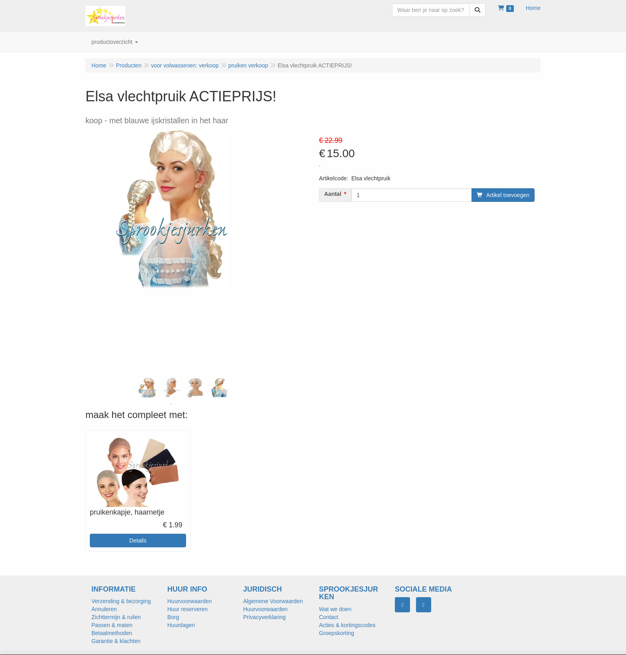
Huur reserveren (187, 609)
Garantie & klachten (116, 641)
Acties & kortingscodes (347, 625)
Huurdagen (181, 625)
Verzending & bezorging (121, 601)
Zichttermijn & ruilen (116, 617)
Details (138, 540)
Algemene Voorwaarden (273, 601)
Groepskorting (336, 633)
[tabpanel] (147, 388)
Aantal (332, 194)
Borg (173, 617)
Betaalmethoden (111, 633)
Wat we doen (335, 609)
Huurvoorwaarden (189, 601)
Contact (328, 617)
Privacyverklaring (264, 617)
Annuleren (104, 609)
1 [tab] (171, 404)
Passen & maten (112, 625)
